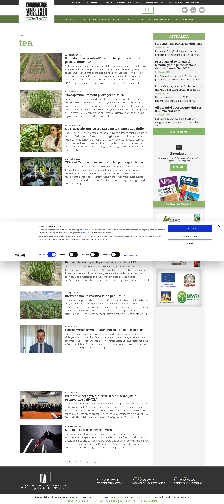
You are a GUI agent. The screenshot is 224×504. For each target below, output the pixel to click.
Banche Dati (76, 2)
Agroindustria (161, 19)
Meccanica (104, 19)
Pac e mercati (89, 19)
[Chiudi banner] (219, 469)
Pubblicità (107, 2)
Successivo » (92, 462)
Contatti (120, 2)
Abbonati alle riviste (155, 2)
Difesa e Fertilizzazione (123, 19)
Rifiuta (190, 487)
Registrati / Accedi (194, 2)
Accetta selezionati (190, 479)
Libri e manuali (175, 2)
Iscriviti (178, 167)
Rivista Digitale (135, 2)
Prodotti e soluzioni (182, 19)
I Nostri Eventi (92, 2)
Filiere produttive (71, 19)
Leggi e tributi (144, 19)
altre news (178, 131)
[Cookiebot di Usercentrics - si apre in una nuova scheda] (20, 498)
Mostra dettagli (129, 499)
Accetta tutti (190, 472)
